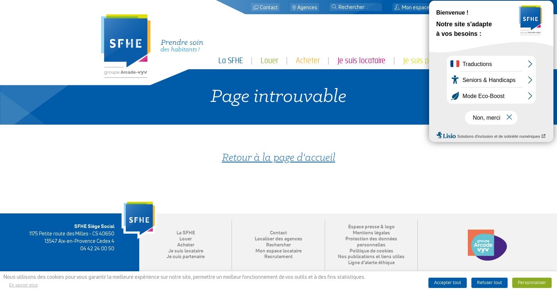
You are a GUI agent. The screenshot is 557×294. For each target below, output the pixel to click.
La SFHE (230, 60)
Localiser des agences (278, 238)
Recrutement (278, 256)
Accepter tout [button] (447, 283)
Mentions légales (371, 232)
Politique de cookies (371, 251)
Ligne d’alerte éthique (371, 262)
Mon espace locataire (422, 7)
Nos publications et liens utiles (371, 256)
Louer (269, 60)
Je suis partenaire (429, 60)
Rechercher (278, 245)
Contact (269, 7)
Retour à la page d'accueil (278, 158)
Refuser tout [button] (489, 283)
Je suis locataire (361, 60)
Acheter (308, 60)
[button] (334, 7)
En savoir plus (23, 285)
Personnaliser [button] (532, 283)
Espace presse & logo (371, 226)
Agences (307, 7)
